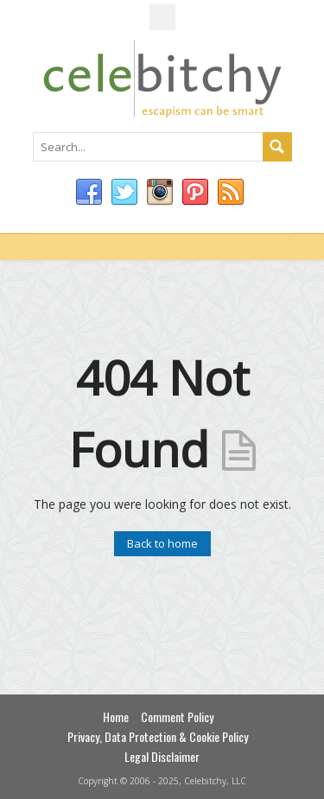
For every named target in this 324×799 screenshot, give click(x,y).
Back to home (162, 543)
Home (116, 716)
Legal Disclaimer (162, 756)
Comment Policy (177, 716)
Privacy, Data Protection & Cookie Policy (157, 736)
